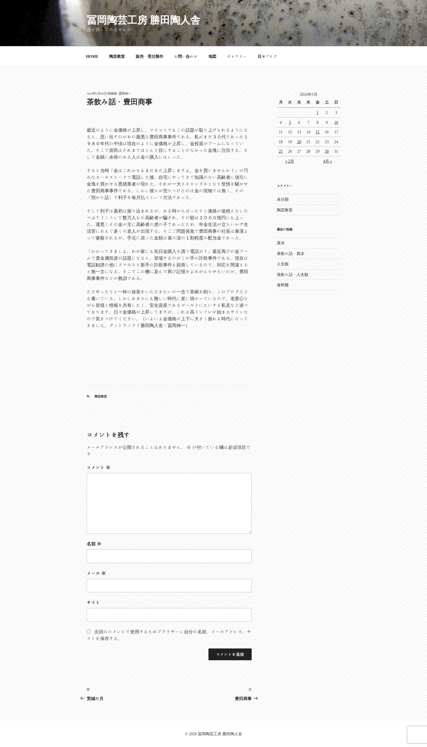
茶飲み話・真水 (290, 253)
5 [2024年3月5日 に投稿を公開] (290, 122)
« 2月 (289, 161)
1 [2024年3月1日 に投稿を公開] (317, 113)
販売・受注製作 (149, 56)
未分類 (283, 199)
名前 (94, 544)
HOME (92, 56)
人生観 (283, 264)
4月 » (327, 161)
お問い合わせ (186, 56)
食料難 (283, 285)
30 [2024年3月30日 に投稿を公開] (327, 151)
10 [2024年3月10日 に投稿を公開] (336, 122)
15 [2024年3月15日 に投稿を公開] (318, 132)
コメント (98, 467)
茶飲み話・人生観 (292, 275)
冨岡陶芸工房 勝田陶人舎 (143, 20)
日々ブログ (267, 56)
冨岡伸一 (125, 93)
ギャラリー (237, 56)
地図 (212, 56)
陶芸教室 (117, 56)
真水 (281, 243)
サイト (93, 602)
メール (96, 573)
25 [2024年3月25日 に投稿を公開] (281, 151)
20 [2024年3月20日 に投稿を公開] (299, 142)
